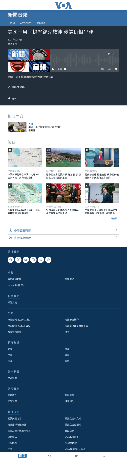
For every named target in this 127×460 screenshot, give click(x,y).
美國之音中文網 (73, 418)
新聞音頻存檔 (14, 332)
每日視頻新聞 (14, 279)
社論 (10, 449)
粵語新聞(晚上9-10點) (19, 319)
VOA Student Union (75, 449)
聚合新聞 (12, 378)
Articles (25, 23)
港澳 (10, 361)
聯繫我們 (12, 401)
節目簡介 (41, 23)
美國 (30, 124)
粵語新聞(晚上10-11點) (19, 325)
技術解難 (12, 443)
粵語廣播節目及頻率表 (76, 325)
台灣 (67, 349)
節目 (12, 23)
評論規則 (69, 401)
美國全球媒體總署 (17, 424)
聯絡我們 (12, 302)
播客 (67, 332)
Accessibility (71, 443)
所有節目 (115, 218)
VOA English (71, 436)
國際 (67, 355)
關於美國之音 (14, 418)
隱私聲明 (69, 395)
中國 (10, 355)
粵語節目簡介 (72, 319)
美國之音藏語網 (73, 424)
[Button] (12, 99)
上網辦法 (12, 436)
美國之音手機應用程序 (19, 430)
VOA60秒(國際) (15, 285)
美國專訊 (69, 279)
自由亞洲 (69, 430)
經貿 (67, 361)
